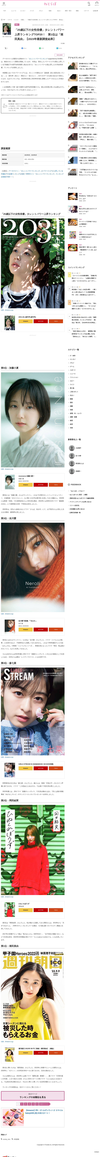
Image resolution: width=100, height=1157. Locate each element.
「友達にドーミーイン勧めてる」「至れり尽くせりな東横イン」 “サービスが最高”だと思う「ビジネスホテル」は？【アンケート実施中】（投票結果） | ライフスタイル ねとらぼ (84, 309)
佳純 (63, 43)
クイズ (32, 10)
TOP (4, 10)
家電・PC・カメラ (75, 413)
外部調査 (16, 1139)
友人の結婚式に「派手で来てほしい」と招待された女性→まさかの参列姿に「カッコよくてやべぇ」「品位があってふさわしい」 (88, 81)
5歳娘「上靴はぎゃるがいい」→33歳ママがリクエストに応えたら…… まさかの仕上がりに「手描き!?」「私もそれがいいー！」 (88, 104)
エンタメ (22, 10)
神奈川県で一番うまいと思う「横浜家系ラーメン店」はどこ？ (88, 249)
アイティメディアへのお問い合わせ (79, 502)
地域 (50, 10)
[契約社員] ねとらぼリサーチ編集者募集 (81, 498)
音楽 (71, 428)
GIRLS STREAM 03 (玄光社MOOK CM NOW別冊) (36, 764)
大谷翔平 (78, 448)
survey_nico (6, 1139)
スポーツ (72, 370)
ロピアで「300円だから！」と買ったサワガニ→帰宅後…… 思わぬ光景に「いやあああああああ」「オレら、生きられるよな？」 (88, 92)
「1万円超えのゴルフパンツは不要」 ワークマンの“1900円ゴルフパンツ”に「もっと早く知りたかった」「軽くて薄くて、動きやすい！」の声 (88, 175)
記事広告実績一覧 (74, 512)
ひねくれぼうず (24, 904)
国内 (71, 402)
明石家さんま (80, 463)
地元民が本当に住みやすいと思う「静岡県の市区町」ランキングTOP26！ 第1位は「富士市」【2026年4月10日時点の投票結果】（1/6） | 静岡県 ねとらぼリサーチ (84, 323)
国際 (71, 406)
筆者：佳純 (11, 101)
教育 (71, 420)
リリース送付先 (73, 505)
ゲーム (72, 366)
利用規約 (96, 1152)
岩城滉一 (78, 471)
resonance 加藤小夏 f (26, 476)
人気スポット (74, 391)
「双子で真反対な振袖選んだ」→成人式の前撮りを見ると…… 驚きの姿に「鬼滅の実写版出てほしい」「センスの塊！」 (88, 116)
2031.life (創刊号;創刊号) (27, 317)
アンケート (72, 188)
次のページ (44, 1104)
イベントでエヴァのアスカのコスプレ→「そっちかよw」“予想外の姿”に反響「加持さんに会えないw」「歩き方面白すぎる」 (88, 128)
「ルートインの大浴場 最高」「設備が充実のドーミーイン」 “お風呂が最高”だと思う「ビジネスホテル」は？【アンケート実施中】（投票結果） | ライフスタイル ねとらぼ (84, 281)
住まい (59, 10)
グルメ (41, 10)
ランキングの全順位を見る (33, 1097)
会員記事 (95, 10)
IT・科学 (72, 355)
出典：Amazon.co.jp (6, 36)
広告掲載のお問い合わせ (76, 509)
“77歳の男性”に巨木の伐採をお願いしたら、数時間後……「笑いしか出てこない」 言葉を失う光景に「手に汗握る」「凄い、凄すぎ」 (88, 163)
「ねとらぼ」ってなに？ (76, 491)
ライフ (72, 384)
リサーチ (86, 10)
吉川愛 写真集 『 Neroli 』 (28, 621)
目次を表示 (60, 55)
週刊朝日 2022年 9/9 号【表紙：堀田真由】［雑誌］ (37, 1048)
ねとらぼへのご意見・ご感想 (77, 494)
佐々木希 (78, 456)
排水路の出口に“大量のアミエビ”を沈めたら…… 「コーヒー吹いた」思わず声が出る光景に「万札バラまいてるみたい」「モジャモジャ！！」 (88, 69)
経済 (71, 424)
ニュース (13, 10)
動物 (77, 10)
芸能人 (17, 24)
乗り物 (72, 388)
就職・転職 (73, 417)
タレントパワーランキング (38, 59)
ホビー (72, 381)
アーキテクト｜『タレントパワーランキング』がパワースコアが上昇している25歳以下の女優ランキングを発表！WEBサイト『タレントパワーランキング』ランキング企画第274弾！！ (32, 174)
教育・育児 (68, 10)
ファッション (74, 377)
